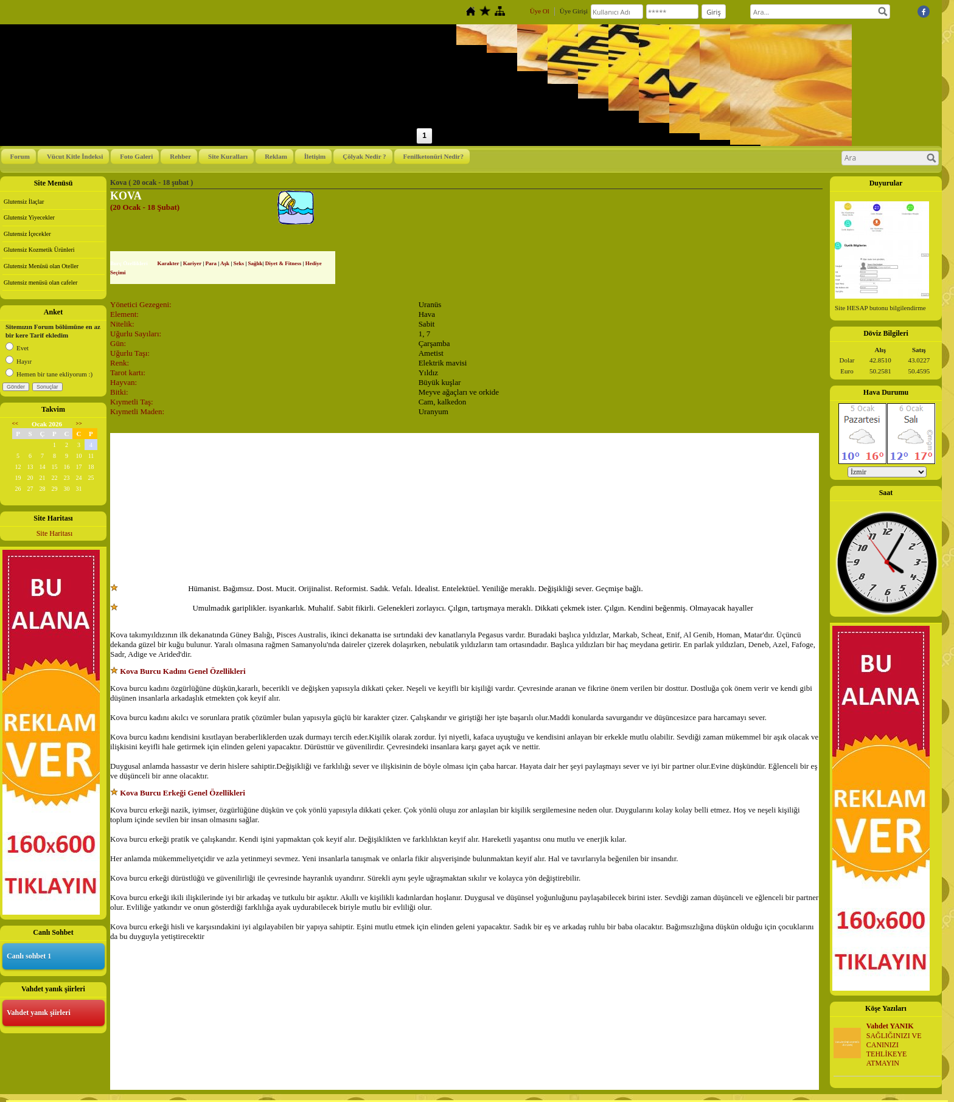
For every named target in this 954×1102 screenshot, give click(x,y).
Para (211, 263)
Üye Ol (539, 11)
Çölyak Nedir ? (364, 156)
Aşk (224, 263)
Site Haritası (55, 533)
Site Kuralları (228, 156)
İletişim (315, 156)
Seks (239, 263)
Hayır (18, 361)
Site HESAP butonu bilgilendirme (880, 307)
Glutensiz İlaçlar (24, 201)
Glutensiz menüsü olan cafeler (40, 282)
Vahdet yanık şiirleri (39, 1012)
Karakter (168, 263)
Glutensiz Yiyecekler (29, 217)
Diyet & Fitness (283, 263)
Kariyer (192, 263)
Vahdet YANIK (890, 1026)
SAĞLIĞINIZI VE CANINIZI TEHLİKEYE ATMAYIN (894, 1049)
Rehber (180, 156)
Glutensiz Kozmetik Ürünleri (39, 249)
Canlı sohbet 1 (29, 956)
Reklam (276, 156)
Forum (20, 156)
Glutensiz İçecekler (27, 233)
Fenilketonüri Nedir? (433, 156)
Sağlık (255, 263)
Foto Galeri (136, 156)
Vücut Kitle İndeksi (75, 156)
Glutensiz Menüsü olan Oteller (41, 266)
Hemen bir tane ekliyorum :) (48, 374)
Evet (17, 348)
